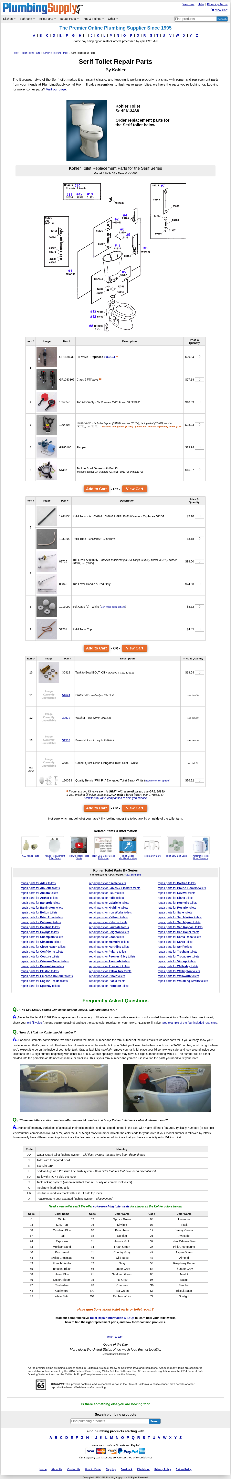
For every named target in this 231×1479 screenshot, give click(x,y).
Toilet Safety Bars (152, 846)
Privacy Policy (162, 1469)
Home (43, 1469)
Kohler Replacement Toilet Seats (55, 847)
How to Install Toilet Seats (79, 847)
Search (222, 19)
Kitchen (9, 18)
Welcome (188, 4)
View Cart (134, 489)
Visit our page (56, 89)
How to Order (93, 1469)
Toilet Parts (47, 18)
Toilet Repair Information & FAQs (112, 1317)
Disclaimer (143, 1469)
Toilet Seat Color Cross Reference (103, 847)
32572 (66, 717)
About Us (56, 1469)
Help (201, 4)
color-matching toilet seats (111, 1206)
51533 (66, 740)
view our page (133, 874)
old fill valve (34, 1022)
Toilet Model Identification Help (128, 847)
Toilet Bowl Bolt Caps (176, 846)
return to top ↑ (115, 1336)
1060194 (109, 357)
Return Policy (183, 1469)
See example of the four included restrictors (189, 1022)
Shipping (111, 1469)
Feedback (126, 1469)
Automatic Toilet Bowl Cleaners (201, 847)
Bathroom (27, 18)
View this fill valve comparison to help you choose (115, 798)
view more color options (113, 607)
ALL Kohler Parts (30, 846)
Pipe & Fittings (93, 18)
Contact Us (73, 1469)
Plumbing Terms (217, 4)
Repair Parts (69, 18)
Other (113, 18)
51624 (66, 695)
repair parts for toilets (38, 883)
